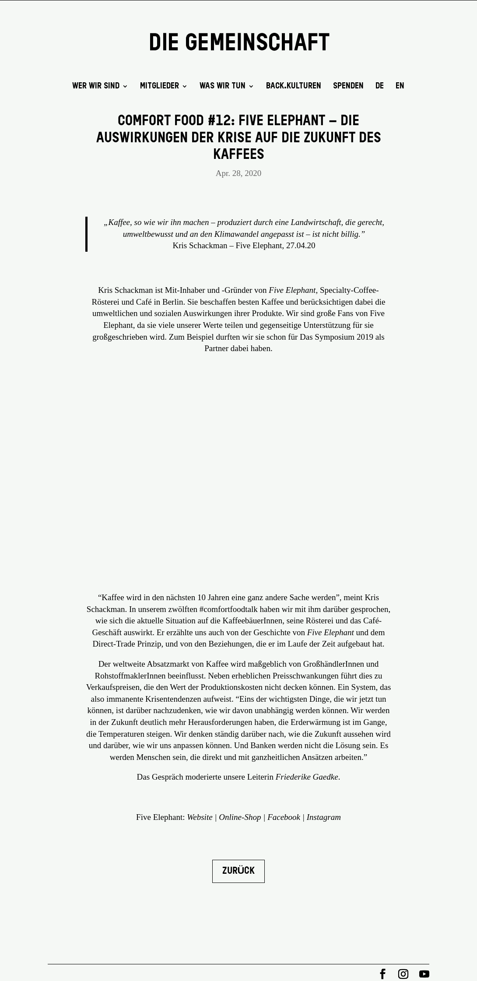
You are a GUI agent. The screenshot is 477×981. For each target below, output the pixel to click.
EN (400, 86)
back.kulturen (293, 86)
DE (379, 86)
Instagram (324, 817)
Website (199, 817)
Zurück (238, 871)
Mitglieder (159, 86)
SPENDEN (348, 86)
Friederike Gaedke (307, 776)
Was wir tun (223, 86)
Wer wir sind (95, 86)
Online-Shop (240, 817)
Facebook (283, 817)
